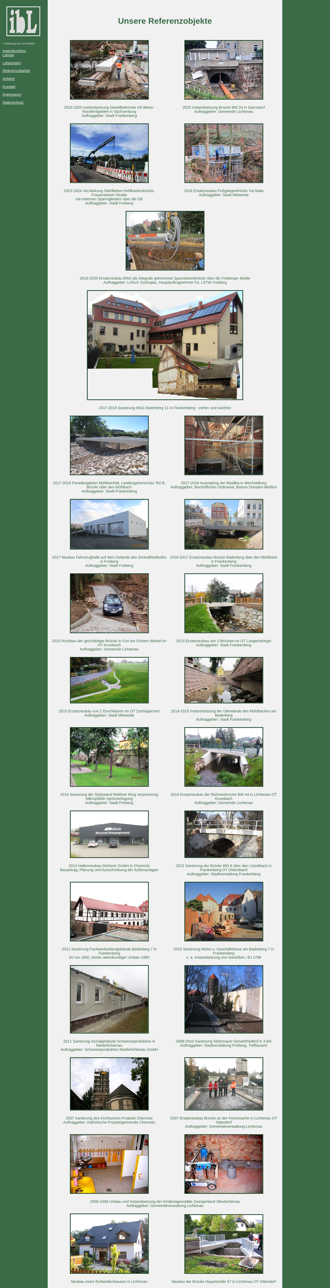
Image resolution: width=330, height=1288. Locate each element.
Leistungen (12, 63)
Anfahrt (9, 79)
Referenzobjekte (16, 71)
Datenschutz (13, 102)
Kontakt (9, 87)
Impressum (12, 94)
